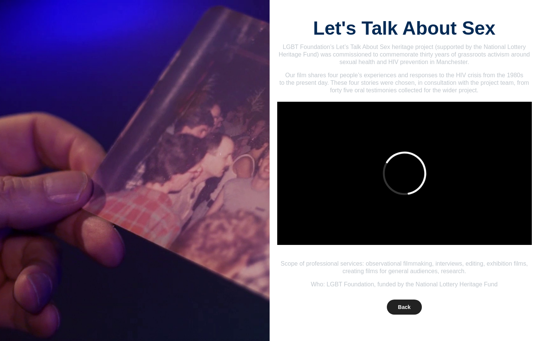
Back (404, 307)
